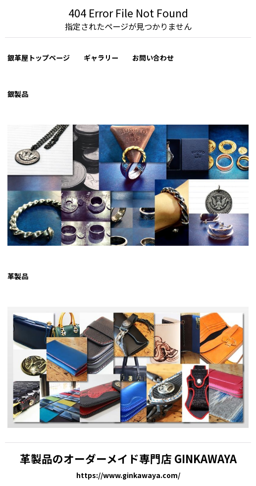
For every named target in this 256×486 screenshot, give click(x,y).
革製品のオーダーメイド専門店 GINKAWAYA (128, 458)
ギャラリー (101, 58)
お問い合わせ (153, 58)
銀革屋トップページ (38, 58)
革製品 (17, 276)
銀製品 (17, 94)
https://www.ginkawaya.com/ (128, 475)
